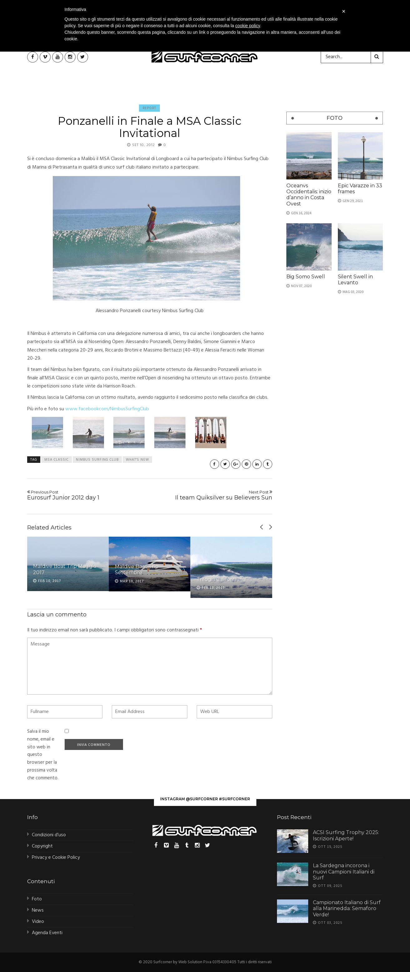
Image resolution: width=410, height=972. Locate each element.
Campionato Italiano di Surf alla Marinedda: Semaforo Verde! (347, 908)
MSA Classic (56, 460)
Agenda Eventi (47, 933)
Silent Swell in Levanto (355, 280)
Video (38, 922)
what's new (137, 460)
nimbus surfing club (97, 460)
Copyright (42, 846)
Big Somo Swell (305, 277)
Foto (37, 899)
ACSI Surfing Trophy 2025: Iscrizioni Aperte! (346, 835)
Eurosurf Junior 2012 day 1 (86, 495)
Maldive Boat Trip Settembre (137, 569)
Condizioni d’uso (49, 835)
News (38, 910)
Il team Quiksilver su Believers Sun (213, 495)
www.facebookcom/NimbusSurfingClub (107, 409)
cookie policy (247, 25)
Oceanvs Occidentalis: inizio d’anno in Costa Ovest (308, 195)
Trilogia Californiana (221, 579)
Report (149, 108)
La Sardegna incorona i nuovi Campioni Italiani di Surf (343, 871)
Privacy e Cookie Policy (56, 857)
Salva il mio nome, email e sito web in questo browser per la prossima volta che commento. (42, 755)
